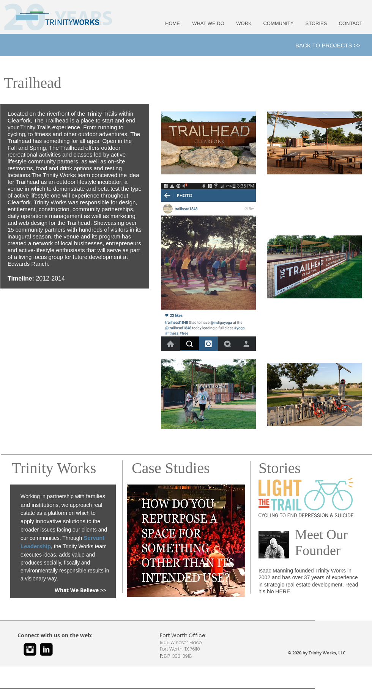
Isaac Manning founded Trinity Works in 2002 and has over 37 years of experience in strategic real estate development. (308, 577)
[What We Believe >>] (80, 590)
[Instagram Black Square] (30, 649)
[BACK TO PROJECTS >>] (328, 45)
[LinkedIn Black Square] (46, 649)
